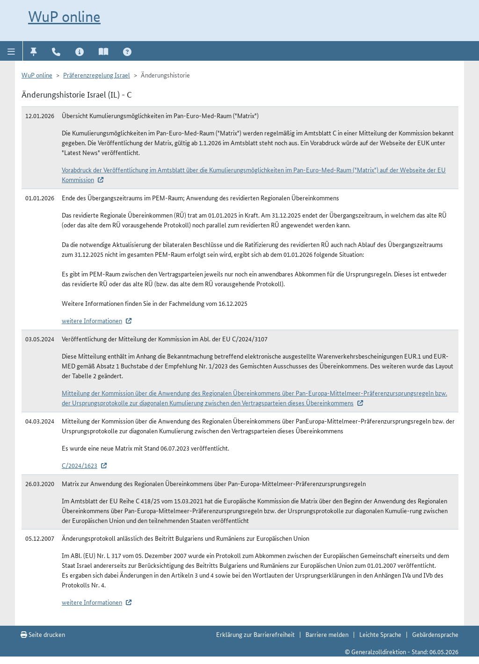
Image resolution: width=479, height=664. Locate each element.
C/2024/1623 (79, 465)
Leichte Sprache (380, 634)
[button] (11, 51)
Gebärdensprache (435, 634)
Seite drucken (43, 634)
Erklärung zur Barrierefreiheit (255, 634)
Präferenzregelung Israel (96, 74)
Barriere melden (326, 634)
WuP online (64, 16)
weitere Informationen (92, 320)
